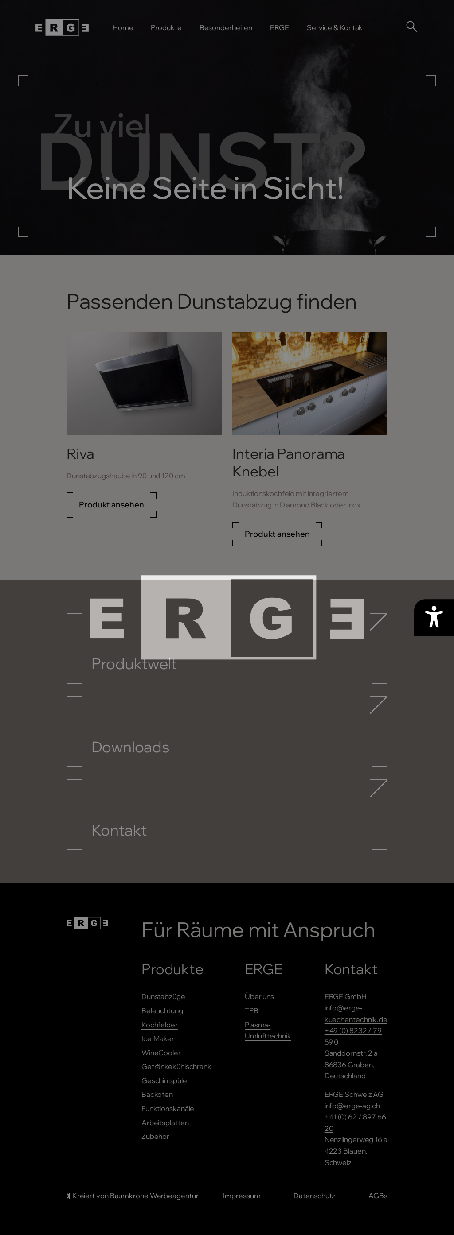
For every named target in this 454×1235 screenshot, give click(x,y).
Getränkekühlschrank (176, 1066)
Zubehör (155, 1136)
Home (123, 27)
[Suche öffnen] (411, 26)
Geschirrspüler (165, 1080)
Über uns (259, 996)
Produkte (166, 27)
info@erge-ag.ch (352, 1105)
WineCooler (161, 1052)
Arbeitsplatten (165, 1122)
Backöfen (157, 1094)
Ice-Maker (157, 1038)
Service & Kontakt (336, 27)
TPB (251, 1010)
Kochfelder (159, 1024)
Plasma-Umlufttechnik (268, 1030)
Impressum (241, 1195)
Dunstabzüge (163, 996)
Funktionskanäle (168, 1108)
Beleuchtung (162, 1010)
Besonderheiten (226, 27)
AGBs (377, 1195)
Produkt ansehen (111, 504)
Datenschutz (314, 1195)
